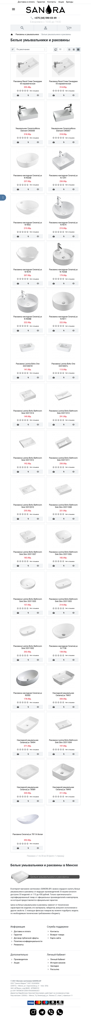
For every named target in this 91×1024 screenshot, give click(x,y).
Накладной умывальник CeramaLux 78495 (63, 788)
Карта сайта (55, 938)
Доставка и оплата (26, 2)
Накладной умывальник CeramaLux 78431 (63, 694)
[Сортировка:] (31, 49)
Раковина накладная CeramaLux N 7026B (63, 270)
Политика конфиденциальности (28, 941)
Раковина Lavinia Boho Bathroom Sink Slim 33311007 (27, 553)
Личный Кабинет (57, 959)
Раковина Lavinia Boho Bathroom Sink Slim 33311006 (63, 553)
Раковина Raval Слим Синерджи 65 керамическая (27, 82)
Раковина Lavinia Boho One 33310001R (28, 365)
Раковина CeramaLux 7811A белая (28, 834)
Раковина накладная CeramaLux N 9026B (27, 176)
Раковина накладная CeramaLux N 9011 (63, 318)
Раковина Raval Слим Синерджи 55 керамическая (63, 82)
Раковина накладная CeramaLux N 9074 (63, 224)
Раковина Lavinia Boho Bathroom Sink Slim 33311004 (63, 741)
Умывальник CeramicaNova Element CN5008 (28, 129)
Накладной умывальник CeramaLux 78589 (27, 788)
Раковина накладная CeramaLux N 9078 (27, 270)
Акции (61, 2)
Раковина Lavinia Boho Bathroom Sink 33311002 (27, 647)
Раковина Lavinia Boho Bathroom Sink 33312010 (27, 506)
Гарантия (41, 2)
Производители (21, 959)
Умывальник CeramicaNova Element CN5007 (63, 129)
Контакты (51, 2)
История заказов (57, 963)
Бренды (69, 2)
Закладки (54, 966)
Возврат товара (57, 935)
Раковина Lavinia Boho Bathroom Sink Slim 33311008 (63, 506)
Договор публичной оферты (26, 938)
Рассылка (54, 969)
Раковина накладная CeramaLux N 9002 (27, 224)
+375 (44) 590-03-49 (45, 18)
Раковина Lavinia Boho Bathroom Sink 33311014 (27, 412)
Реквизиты (19, 945)
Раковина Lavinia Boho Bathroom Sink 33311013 (63, 412)
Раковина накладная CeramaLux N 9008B (27, 318)
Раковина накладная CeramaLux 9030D (27, 694)
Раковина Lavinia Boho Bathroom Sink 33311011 (63, 459)
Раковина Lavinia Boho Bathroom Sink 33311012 (27, 459)
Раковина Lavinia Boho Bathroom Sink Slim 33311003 (63, 600)
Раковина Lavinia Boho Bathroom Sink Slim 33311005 (27, 600)
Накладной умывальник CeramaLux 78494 (27, 741)
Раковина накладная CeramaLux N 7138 (63, 647)
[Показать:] (62, 49)
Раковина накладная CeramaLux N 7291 (63, 176)
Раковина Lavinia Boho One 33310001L (63, 365)
